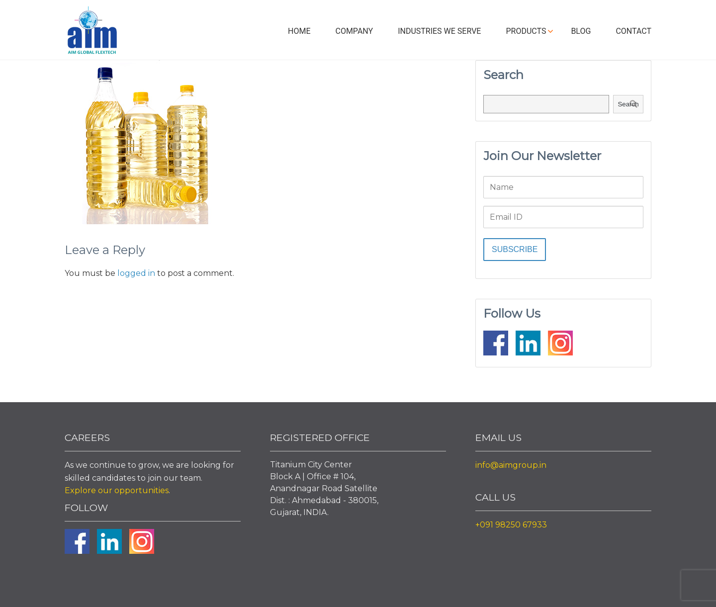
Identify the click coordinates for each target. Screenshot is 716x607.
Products (526, 31)
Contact (633, 31)
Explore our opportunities (117, 490)
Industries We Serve (439, 31)
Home (299, 31)
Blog (581, 31)
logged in (136, 273)
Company (354, 31)
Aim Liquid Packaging (92, 32)
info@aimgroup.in (510, 465)
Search (628, 104)
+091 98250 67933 (511, 524)
